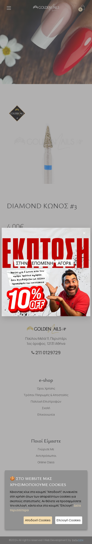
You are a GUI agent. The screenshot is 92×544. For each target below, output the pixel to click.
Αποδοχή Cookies (38, 520)
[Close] (84, 233)
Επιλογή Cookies (69, 520)
